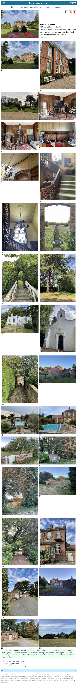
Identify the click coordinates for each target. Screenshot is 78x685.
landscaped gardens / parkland (60, 650)
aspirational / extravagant (54, 653)
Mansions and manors (17, 661)
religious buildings (28, 655)
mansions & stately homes (30, 7)
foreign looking (38, 653)
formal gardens (7, 653)
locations (14, 7)
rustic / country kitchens (65, 655)
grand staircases (14, 655)
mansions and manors (51, 7)
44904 (64, 7)
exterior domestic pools (23, 653)
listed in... (43, 37)
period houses (42, 650)
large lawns (51, 655)
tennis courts (41, 655)
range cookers (7, 657)
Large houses (14, 664)
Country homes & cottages (18, 666)
